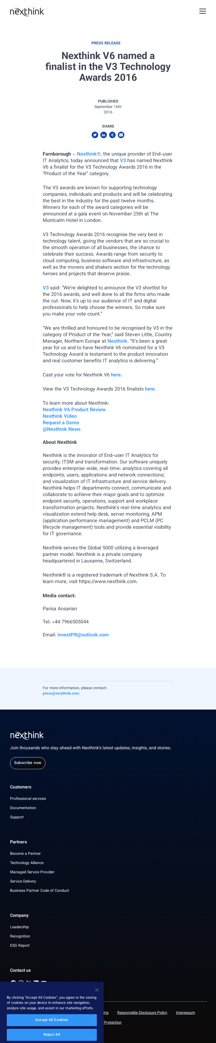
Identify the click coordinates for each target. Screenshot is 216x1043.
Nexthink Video (60, 416)
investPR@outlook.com (83, 635)
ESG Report (20, 946)
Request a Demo (61, 423)
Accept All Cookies (51, 1030)
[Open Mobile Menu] (202, 12)
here (116, 375)
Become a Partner (25, 854)
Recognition (20, 936)
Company (19, 916)
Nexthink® (89, 154)
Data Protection (108, 1023)
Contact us (20, 971)
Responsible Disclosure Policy (142, 1013)
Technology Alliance (27, 863)
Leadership (19, 927)
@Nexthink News (62, 430)
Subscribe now (27, 763)
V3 (123, 161)
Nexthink (117, 341)
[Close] (97, 1001)
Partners (18, 842)
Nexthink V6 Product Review (74, 410)
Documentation (23, 808)
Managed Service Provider (32, 872)
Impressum (185, 1013)
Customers (20, 787)
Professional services (28, 799)
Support (17, 817)
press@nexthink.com (61, 694)
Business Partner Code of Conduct (39, 891)
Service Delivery (23, 881)
